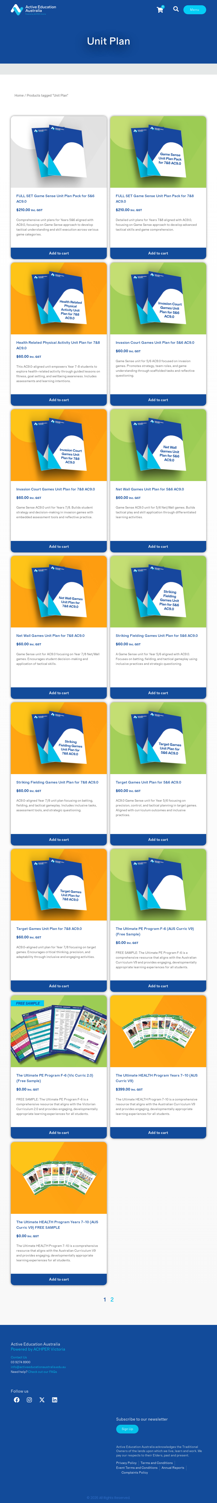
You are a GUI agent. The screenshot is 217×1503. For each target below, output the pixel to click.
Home (19, 95)
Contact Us (19, 1357)
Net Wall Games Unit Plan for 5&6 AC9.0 (150, 489)
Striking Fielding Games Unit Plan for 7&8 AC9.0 (57, 782)
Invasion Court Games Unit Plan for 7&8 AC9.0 (55, 489)
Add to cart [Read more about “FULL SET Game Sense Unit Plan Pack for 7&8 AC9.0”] (158, 253)
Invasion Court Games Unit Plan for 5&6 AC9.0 (155, 342)
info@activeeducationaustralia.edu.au (38, 1367)
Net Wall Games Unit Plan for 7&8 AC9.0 (50, 636)
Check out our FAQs (42, 1372)
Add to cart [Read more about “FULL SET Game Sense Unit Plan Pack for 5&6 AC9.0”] (59, 253)
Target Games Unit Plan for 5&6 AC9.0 (148, 782)
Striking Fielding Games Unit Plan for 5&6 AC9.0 (157, 636)
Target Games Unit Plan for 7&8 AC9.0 (49, 929)
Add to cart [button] (59, 400)
